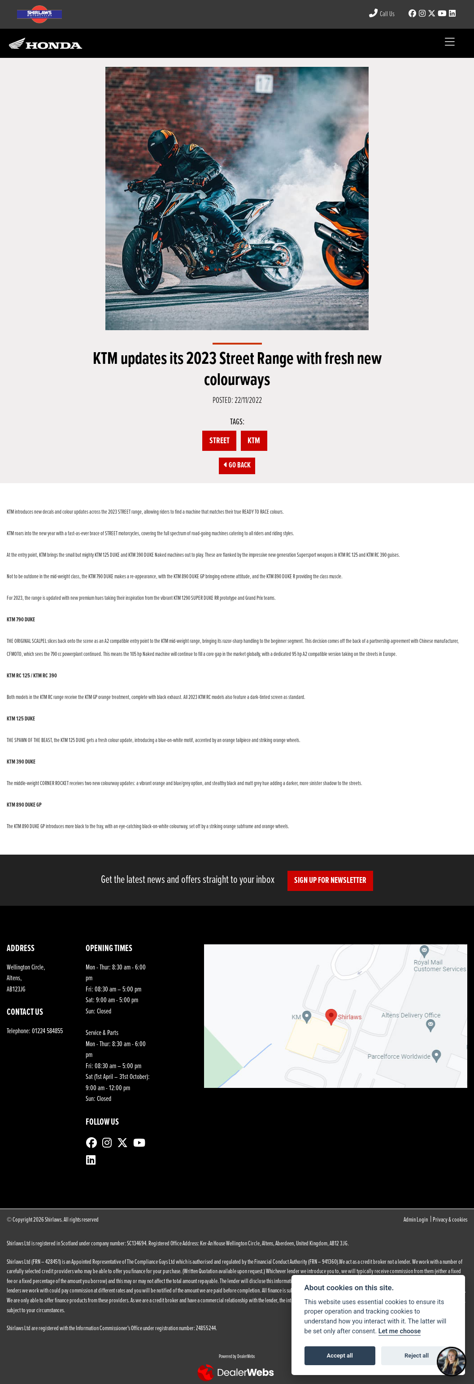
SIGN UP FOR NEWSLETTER (331, 880)
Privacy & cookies (450, 1220)
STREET (219, 441)
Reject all (416, 1355)
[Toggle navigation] (449, 43)
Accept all (340, 1355)
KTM (254, 441)
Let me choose (399, 1331)
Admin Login (416, 1220)
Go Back (237, 466)
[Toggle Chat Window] (451, 1361)
